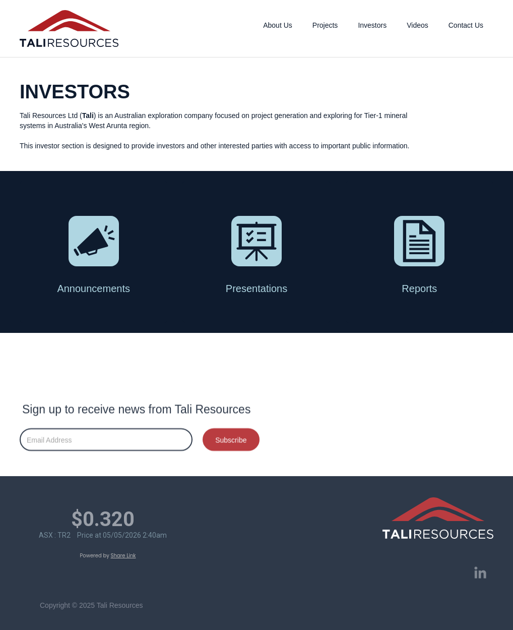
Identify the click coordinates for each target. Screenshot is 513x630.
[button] (277, 22)
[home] (69, 28)
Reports (419, 288)
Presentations (256, 288)
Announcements (93, 288)
